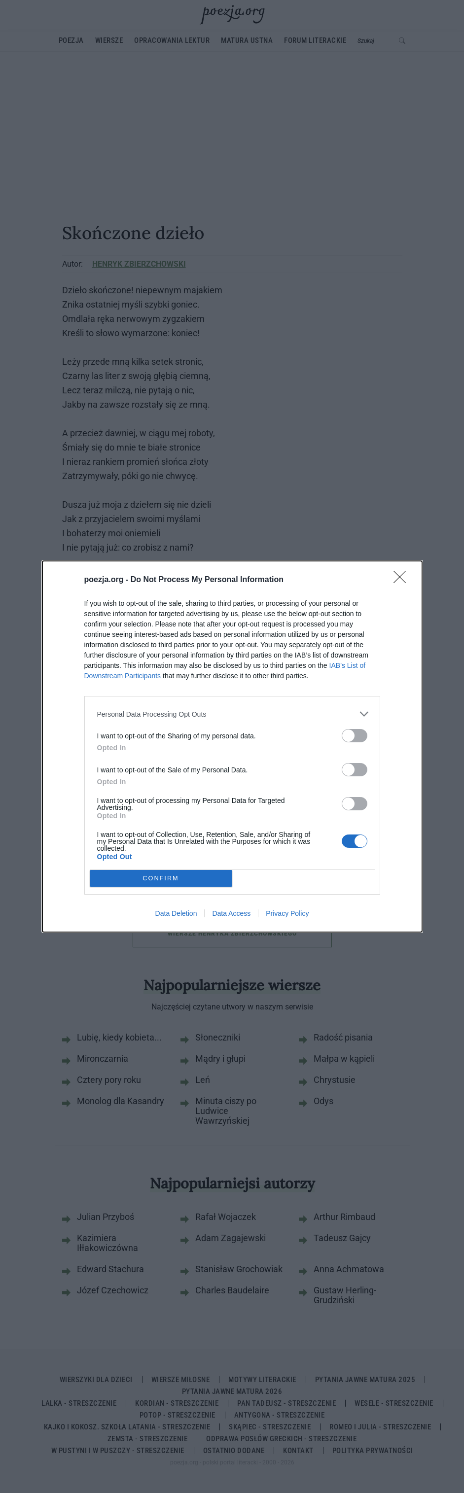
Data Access (231, 913)
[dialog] (232, 746)
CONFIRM (161, 878)
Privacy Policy (287, 913)
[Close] (402, 580)
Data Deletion (176, 913)
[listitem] (232, 714)
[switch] (354, 735)
